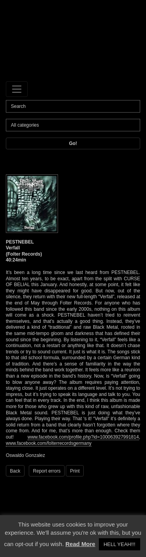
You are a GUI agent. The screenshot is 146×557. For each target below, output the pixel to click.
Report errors (47, 471)
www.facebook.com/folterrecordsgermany (48, 443)
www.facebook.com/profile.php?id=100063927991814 (83, 437)
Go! (73, 143)
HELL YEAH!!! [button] (119, 544)
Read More (80, 544)
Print (75, 471)
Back (15, 471)
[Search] (73, 106)
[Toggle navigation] (17, 89)
